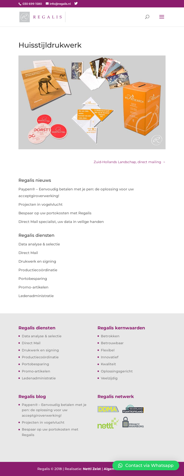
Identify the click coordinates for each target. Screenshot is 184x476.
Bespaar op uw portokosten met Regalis (55, 213)
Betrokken (110, 336)
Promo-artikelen (33, 287)
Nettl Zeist (92, 469)
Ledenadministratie (36, 295)
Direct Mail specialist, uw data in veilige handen (61, 221)
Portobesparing (32, 278)
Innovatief (109, 357)
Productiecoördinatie (37, 270)
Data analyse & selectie (39, 244)
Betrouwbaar (112, 343)
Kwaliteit (108, 364)
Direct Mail (28, 252)
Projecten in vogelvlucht (40, 204)
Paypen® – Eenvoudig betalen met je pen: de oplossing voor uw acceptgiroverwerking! (54, 410)
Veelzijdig (109, 378)
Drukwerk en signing (37, 261)
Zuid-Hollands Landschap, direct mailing (130, 162)
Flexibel (108, 350)
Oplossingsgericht (117, 371)
